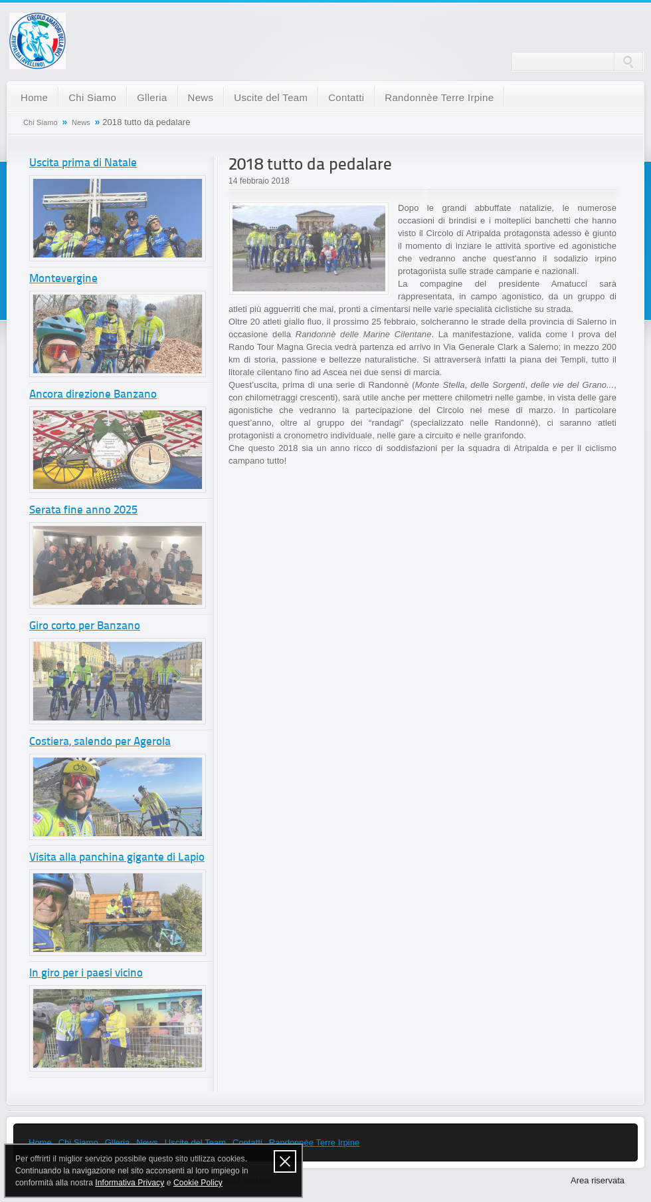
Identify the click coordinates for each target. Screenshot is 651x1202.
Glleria (152, 97)
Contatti (346, 97)
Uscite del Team (271, 97)
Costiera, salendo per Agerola (100, 742)
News (201, 97)
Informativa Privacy (129, 1182)
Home (34, 97)
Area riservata (597, 1180)
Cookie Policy (198, 1182)
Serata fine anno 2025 (83, 510)
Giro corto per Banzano (84, 626)
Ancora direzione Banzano (93, 394)
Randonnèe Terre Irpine (439, 97)
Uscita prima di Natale (83, 163)
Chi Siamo (92, 97)
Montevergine (63, 279)
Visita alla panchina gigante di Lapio (117, 857)
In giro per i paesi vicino (86, 973)
